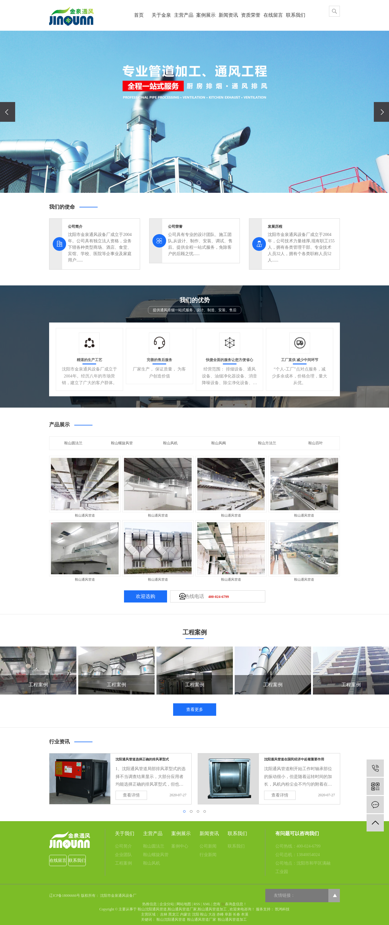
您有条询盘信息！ (230, 904)
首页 (139, 15)
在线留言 (273, 15)
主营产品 (183, 15)
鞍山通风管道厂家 (182, 909)
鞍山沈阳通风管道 (152, 909)
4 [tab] (205, 813)
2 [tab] (192, 813)
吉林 (163, 914)
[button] (190, 183)
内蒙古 (185, 914)
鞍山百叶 (315, 443)
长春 (236, 914)
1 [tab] (185, 813)
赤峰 (220, 914)
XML (206, 904)
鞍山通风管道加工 (212, 909)
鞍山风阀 (218, 443)
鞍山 (203, 914)
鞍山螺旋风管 (122, 443)
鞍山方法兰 (267, 443)
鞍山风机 (170, 443)
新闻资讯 (228, 15)
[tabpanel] (120, 778)
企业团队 (123, 854)
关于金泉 (161, 15)
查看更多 (194, 709)
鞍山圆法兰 (73, 443)
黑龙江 (173, 914)
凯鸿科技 (282, 909)
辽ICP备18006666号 (64, 895)
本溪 (244, 914)
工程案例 (123, 863)
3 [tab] (199, 813)
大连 (212, 914)
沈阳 (195, 914)
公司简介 (123, 846)
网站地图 (183, 904)
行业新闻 (208, 854)
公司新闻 (208, 846)
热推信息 (149, 904)
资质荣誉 (250, 15)
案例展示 (206, 15)
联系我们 (295, 15)
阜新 (228, 914)
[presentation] (7, 112)
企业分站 (166, 904)
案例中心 (179, 846)
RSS (196, 904)
